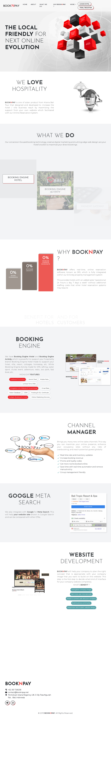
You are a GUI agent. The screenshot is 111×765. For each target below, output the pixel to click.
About (33, 4)
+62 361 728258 (13, 738)
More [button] (72, 4)
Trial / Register (86, 7)
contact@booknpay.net (17, 741)
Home (25, 4)
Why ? (59, 5)
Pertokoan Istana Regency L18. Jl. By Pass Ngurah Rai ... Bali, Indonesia (28, 744)
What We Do (43, 5)
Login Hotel (84, 4)
